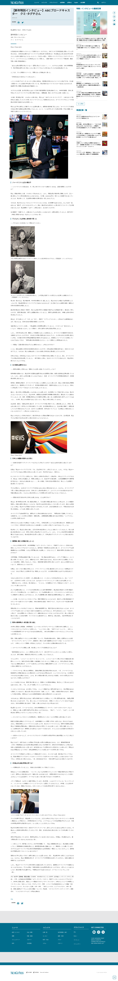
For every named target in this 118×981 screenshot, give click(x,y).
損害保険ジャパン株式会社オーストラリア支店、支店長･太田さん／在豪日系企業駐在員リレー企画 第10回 (88, 85)
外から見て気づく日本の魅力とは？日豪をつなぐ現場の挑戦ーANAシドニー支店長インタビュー (88, 47)
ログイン (103, 2)
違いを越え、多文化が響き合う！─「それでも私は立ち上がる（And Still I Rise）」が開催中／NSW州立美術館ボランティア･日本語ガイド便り (88, 126)
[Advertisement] (59, 917)
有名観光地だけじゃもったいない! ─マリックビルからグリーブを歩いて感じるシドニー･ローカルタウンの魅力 (88, 66)
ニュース (15, 927)
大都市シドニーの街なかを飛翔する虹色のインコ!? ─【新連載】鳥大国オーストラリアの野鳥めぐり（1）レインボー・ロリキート (88, 144)
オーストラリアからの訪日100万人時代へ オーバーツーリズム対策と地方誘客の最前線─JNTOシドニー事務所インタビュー (88, 57)
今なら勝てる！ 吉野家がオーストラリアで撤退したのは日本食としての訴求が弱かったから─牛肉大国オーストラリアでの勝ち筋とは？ (88, 135)
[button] (36, 2)
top (12, 899)
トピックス (46, 927)
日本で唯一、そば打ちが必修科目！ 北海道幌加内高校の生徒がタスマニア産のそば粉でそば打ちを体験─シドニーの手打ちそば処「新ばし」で (88, 75)
